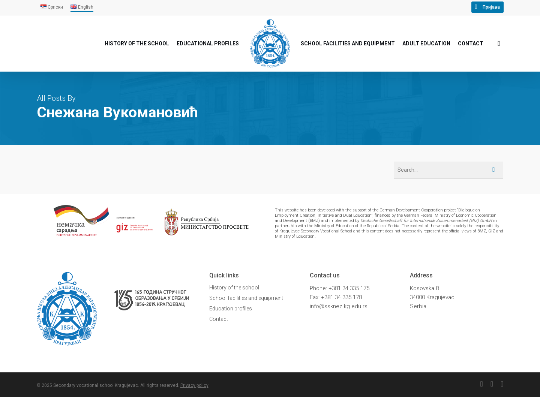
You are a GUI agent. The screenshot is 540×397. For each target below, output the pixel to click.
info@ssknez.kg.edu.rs (339, 306)
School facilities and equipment (246, 298)
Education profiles (230, 309)
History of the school (234, 288)
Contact (218, 319)
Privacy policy (194, 385)
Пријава (491, 7)
